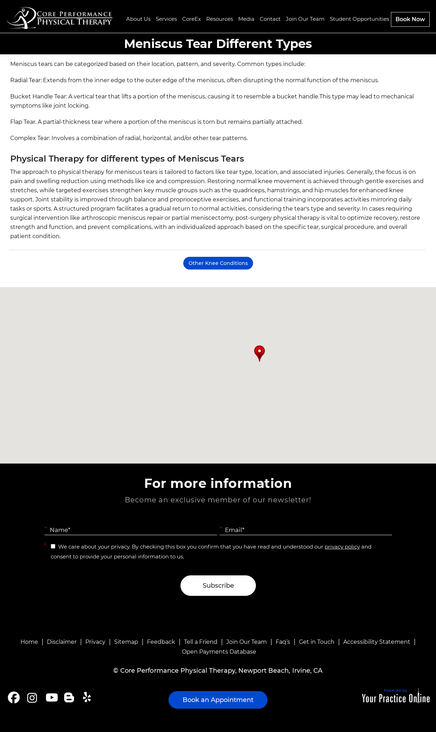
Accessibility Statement (376, 642)
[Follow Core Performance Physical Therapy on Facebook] (14, 697)
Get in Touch (316, 642)
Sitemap (126, 642)
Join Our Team (246, 642)
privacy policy (342, 546)
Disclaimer (61, 642)
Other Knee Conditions (218, 263)
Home (29, 642)
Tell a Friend (200, 642)
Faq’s (283, 642)
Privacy (95, 642)
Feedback (161, 642)
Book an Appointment (218, 700)
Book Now (410, 19)
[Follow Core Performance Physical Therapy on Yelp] (88, 697)
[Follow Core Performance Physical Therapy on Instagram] (31, 697)
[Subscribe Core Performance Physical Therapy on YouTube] (51, 697)
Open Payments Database (219, 651)
